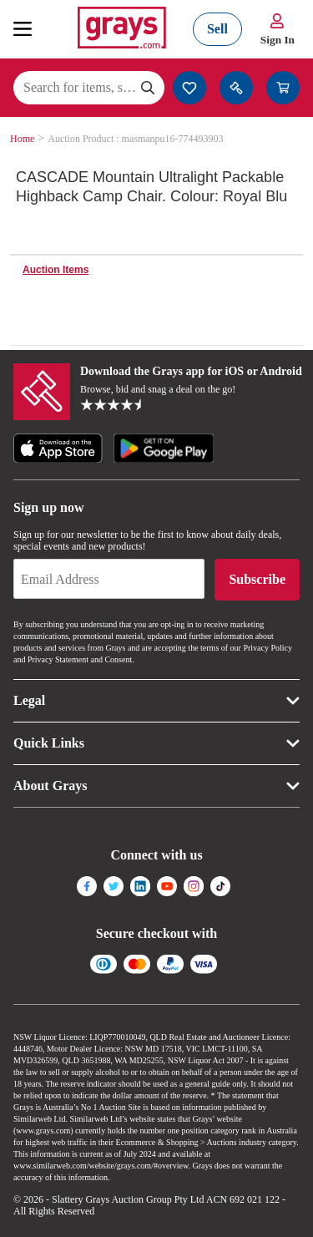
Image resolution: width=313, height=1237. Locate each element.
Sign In (277, 39)
